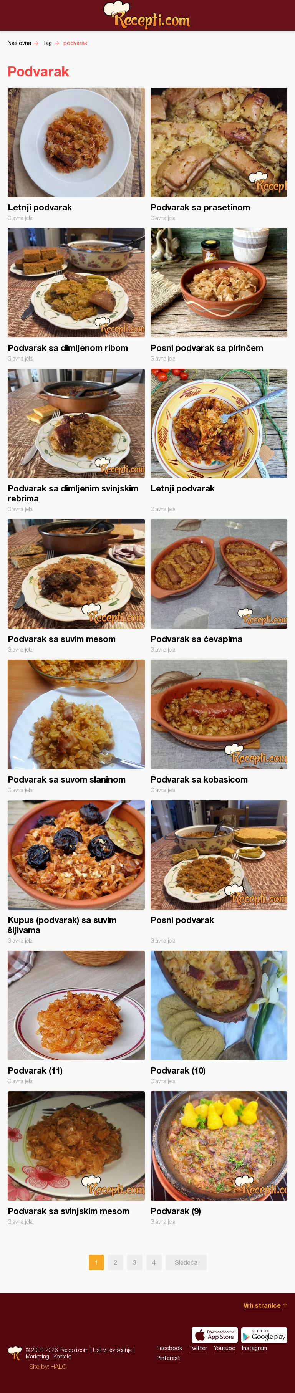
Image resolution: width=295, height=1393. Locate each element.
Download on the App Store (215, 1335)
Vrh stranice (262, 1305)
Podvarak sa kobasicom (219, 726)
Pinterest (168, 1358)
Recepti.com (147, 15)
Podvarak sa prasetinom (219, 154)
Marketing (37, 1356)
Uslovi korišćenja (112, 1350)
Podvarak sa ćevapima (219, 586)
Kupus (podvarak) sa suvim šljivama (76, 872)
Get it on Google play (264, 1335)
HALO (58, 1366)
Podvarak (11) (76, 1017)
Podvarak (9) (219, 1158)
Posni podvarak (219, 872)
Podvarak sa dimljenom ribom (76, 295)
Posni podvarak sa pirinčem (219, 295)
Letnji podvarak (76, 154)
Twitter (198, 1348)
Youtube (224, 1348)
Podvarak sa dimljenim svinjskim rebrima (76, 440)
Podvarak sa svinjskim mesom (76, 1158)
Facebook (169, 1348)
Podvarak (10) (219, 1017)
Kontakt (62, 1356)
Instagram (254, 1348)
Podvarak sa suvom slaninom (76, 726)
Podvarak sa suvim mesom (76, 586)
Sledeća (186, 1262)
